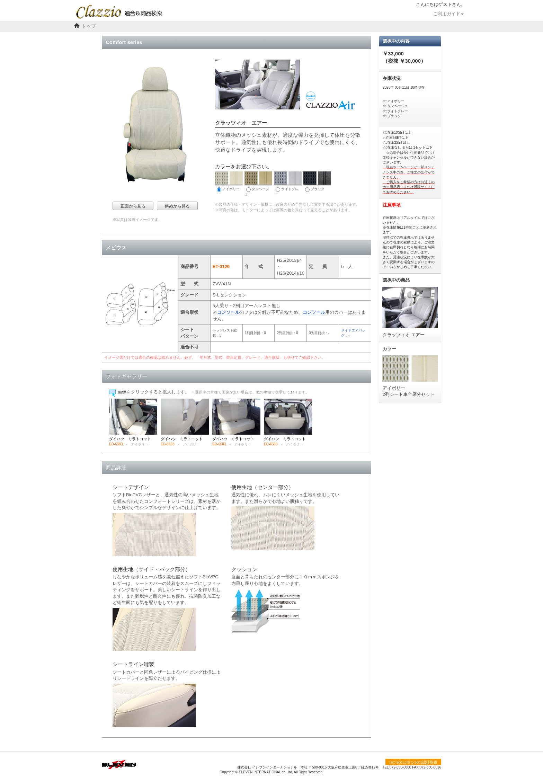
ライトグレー (288, 183)
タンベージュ (258, 183)
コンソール (228, 312)
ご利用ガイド (448, 13)
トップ (88, 26)
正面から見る (133, 206)
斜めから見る (177, 206)
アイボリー (229, 181)
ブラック (317, 181)
